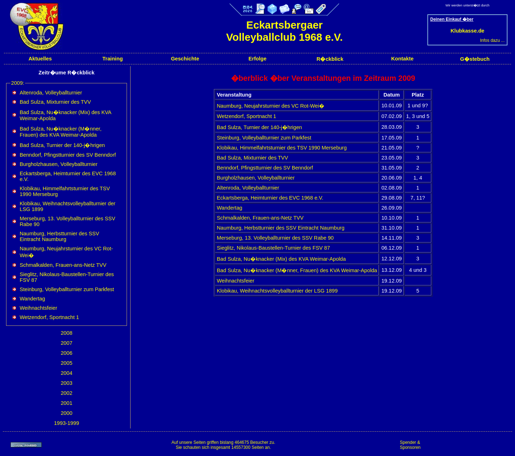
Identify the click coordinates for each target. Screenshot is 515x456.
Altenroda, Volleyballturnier (51, 92)
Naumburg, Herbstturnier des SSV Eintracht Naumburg (59, 236)
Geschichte (185, 59)
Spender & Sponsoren (410, 445)
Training (112, 59)
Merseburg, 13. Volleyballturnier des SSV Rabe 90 (275, 238)
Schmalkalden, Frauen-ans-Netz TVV (63, 265)
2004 (67, 373)
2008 (67, 333)
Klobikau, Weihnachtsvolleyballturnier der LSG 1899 (277, 291)
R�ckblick (330, 59)
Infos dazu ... (492, 40)
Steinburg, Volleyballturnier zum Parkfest (67, 289)
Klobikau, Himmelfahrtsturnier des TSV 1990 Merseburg (282, 148)
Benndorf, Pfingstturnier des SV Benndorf (68, 155)
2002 (67, 393)
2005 (67, 363)
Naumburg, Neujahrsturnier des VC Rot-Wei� (270, 106)
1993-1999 (66, 423)
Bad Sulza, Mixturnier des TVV (55, 102)
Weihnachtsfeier (38, 308)
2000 (67, 413)
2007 (67, 343)
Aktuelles (40, 59)
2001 (67, 403)
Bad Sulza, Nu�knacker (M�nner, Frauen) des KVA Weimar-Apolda (61, 132)
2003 (67, 383)
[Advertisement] (468, 445)
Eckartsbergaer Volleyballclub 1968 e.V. (284, 31)
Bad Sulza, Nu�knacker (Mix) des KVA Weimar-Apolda (281, 259)
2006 (67, 353)
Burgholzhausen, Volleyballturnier (59, 164)
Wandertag (32, 298)
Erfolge (258, 59)
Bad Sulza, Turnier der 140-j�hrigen (62, 145)
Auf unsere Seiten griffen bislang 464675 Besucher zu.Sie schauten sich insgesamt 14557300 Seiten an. (223, 445)
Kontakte (402, 59)
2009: (17, 83)
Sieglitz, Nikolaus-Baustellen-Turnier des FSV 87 (273, 248)
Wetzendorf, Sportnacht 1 (49, 317)
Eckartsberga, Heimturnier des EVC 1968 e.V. (270, 198)
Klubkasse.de (468, 31)
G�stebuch (475, 59)
